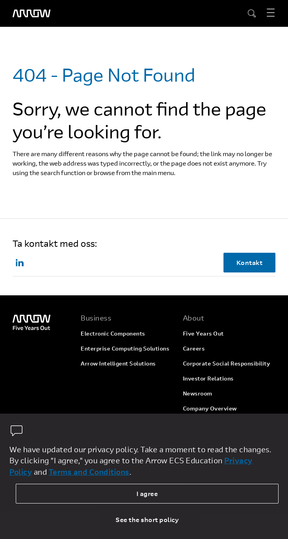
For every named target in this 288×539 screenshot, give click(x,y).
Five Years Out (203, 333)
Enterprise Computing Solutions (125, 348)
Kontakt (249, 262)
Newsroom (197, 393)
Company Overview (210, 408)
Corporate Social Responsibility (226, 363)
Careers (194, 348)
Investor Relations (208, 378)
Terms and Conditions (89, 472)
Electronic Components (113, 333)
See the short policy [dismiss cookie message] (147, 519)
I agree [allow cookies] (147, 493)
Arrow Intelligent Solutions (118, 363)
